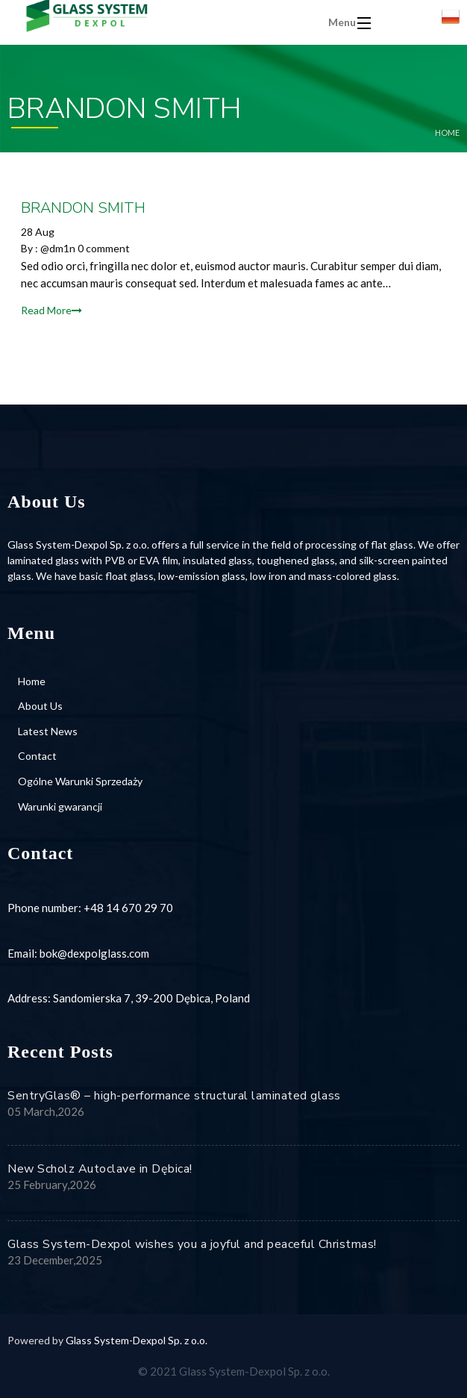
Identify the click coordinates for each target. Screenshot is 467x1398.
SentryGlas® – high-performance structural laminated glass (174, 1095)
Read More (51, 310)
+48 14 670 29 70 (128, 907)
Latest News (48, 731)
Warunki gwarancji (60, 806)
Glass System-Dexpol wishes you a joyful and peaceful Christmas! (192, 1244)
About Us (40, 705)
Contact (37, 755)
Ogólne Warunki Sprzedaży (80, 781)
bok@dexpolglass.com (94, 953)
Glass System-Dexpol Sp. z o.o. (136, 1340)
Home (447, 132)
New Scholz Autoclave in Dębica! (99, 1169)
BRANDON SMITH (83, 208)
